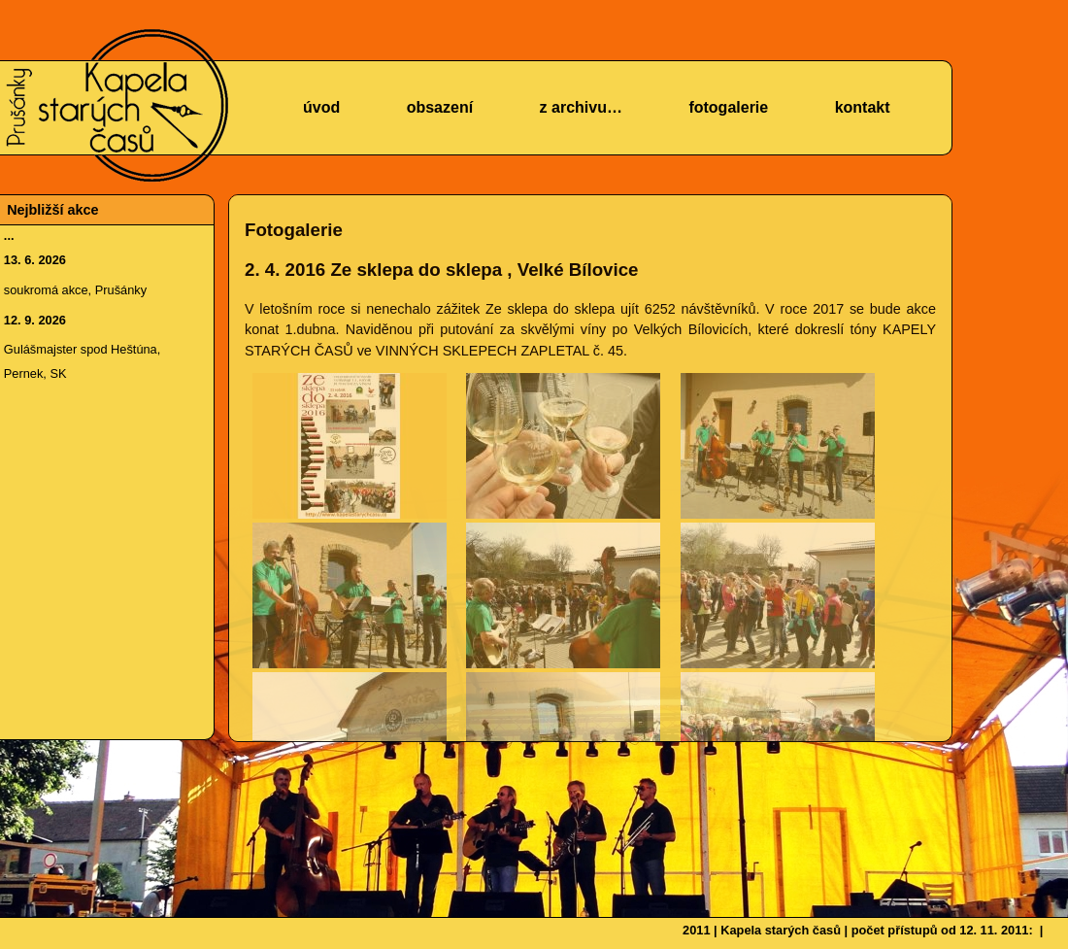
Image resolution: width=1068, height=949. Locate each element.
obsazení (440, 107)
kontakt (862, 107)
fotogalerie (728, 107)
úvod (321, 107)
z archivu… (581, 107)
